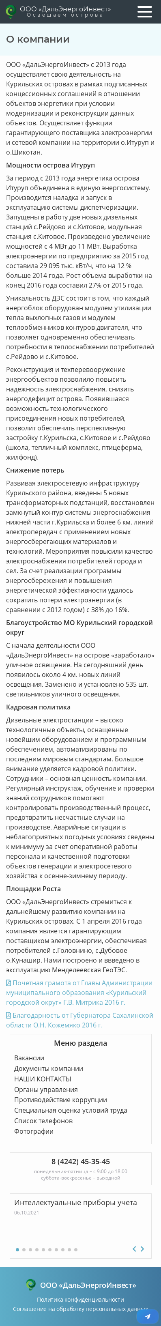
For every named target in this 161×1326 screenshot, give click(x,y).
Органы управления (46, 1089)
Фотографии (34, 1131)
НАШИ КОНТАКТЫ (42, 1079)
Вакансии (29, 1057)
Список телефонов (43, 1120)
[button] (17, 1249)
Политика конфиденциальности (80, 1299)
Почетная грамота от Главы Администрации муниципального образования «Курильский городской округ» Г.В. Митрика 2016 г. (79, 992)
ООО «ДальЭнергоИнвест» (65, 11)
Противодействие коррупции (60, 1099)
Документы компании (48, 1068)
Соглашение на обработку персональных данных (80, 1309)
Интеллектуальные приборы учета (75, 1202)
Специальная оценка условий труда (70, 1110)
